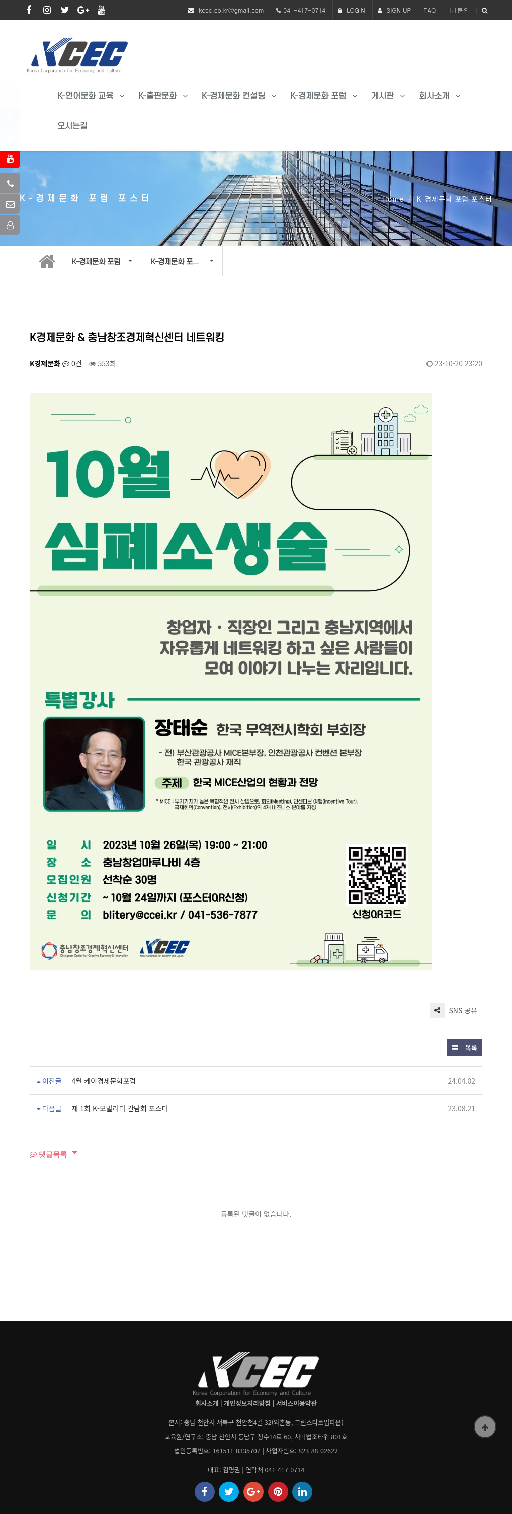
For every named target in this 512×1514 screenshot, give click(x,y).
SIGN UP (394, 10)
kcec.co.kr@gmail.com (231, 10)
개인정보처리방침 (247, 1403)
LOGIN (351, 10)
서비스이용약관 (296, 1403)
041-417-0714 (304, 10)
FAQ (429, 10)
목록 (464, 1047)
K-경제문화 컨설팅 (233, 96)
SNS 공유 (453, 1010)
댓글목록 (48, 1154)
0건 (72, 363)
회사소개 (434, 96)
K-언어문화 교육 (85, 96)
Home (393, 199)
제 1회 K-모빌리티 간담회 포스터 (120, 1108)
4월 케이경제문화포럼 (104, 1081)
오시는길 (72, 126)
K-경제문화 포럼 (318, 96)
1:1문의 (458, 10)
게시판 (382, 96)
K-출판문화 (157, 96)
